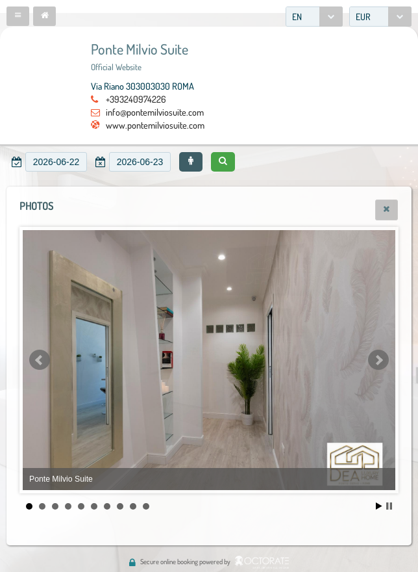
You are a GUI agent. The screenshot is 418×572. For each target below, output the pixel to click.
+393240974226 (136, 99)
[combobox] (314, 16)
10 (146, 506)
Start (379, 506)
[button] (17, 16)
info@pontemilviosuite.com (155, 112)
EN (297, 16)
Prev (39, 360)
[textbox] (56, 162)
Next (378, 360)
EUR (363, 16)
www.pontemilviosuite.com (155, 125)
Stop (389, 506)
